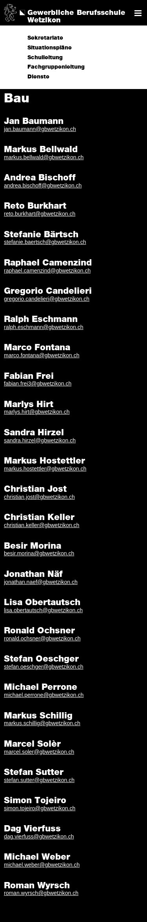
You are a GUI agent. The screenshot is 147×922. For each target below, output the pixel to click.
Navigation (138, 13)
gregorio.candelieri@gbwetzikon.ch (46, 299)
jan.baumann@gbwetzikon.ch (40, 129)
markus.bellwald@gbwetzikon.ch (43, 157)
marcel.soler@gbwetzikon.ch (39, 752)
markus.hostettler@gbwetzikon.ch (45, 469)
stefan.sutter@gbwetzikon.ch (39, 780)
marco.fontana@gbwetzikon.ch (41, 355)
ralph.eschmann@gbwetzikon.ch (43, 327)
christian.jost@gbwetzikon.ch (39, 497)
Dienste (38, 77)
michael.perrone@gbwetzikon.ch (43, 695)
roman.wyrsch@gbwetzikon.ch (41, 893)
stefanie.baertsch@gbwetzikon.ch (45, 242)
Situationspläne (49, 48)
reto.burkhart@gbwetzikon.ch (39, 214)
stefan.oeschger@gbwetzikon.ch (43, 667)
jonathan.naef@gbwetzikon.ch (41, 582)
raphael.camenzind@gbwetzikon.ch (47, 270)
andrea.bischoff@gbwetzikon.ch (43, 185)
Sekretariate (45, 38)
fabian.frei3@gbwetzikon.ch (37, 383)
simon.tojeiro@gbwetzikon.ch (39, 808)
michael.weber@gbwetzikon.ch (42, 865)
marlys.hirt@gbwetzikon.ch (37, 412)
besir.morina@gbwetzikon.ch (39, 553)
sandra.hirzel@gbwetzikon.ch (40, 440)
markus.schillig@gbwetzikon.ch (42, 723)
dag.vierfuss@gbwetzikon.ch (39, 836)
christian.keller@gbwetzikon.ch (41, 525)
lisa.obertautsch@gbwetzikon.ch (43, 610)
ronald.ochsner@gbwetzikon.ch (42, 638)
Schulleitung (45, 57)
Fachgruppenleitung (56, 67)
